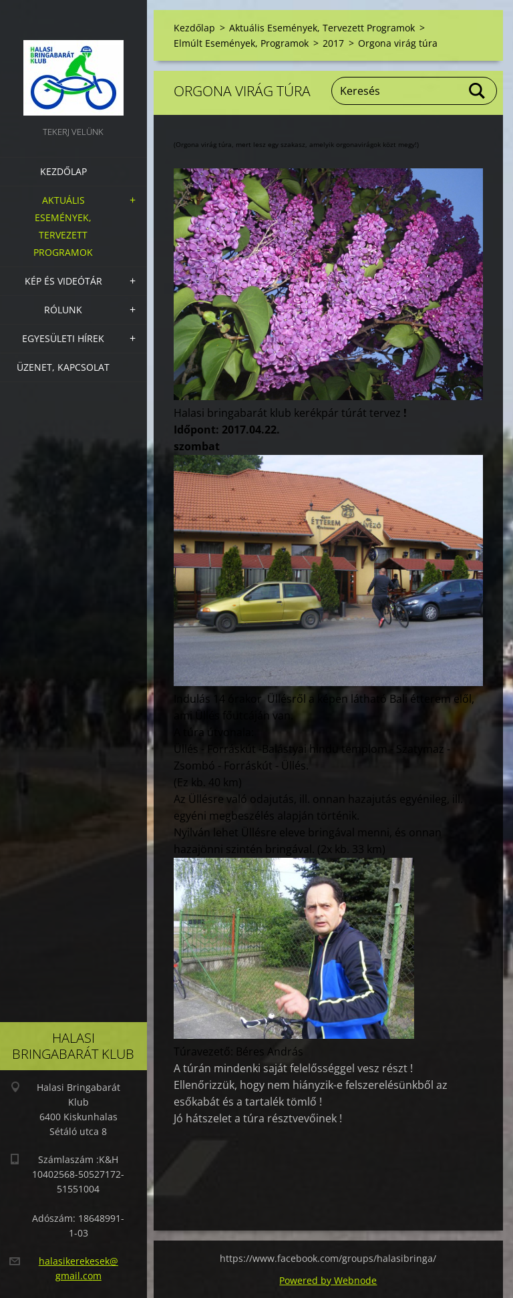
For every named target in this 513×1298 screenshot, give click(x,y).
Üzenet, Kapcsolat (63, 367)
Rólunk (63, 309)
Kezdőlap (63, 171)
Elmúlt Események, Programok (241, 43)
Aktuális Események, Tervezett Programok (63, 226)
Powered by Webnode (328, 1280)
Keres (477, 91)
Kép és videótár (63, 281)
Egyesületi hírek (63, 338)
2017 (333, 43)
